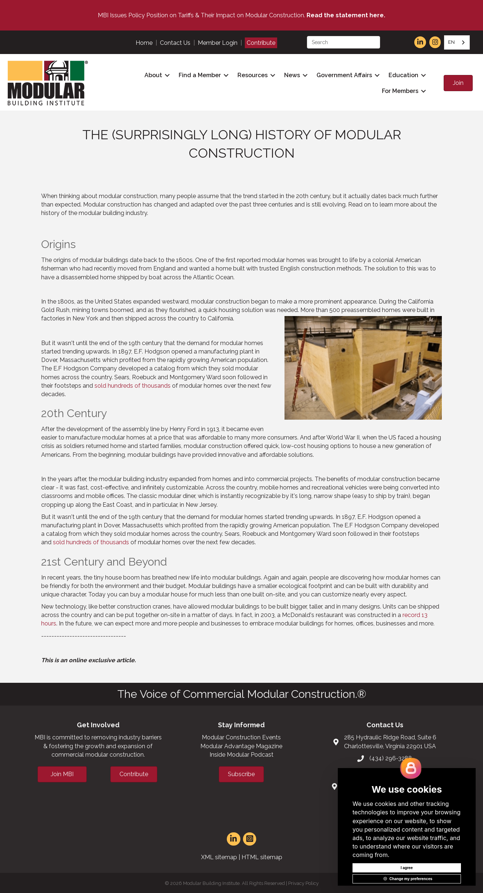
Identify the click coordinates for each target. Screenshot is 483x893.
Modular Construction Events (241, 736)
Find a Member (199, 74)
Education (402, 74)
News (291, 74)
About (152, 74)
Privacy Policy (303, 882)
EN (451, 42)
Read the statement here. (346, 15)
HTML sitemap (262, 856)
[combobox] (457, 42)
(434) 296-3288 (390, 757)
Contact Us (175, 42)
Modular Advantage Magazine (241, 744)
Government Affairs (343, 74)
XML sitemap (219, 856)
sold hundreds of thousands (132, 384)
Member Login (217, 42)
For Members (399, 90)
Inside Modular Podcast (241, 753)
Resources (251, 74)
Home (144, 42)
